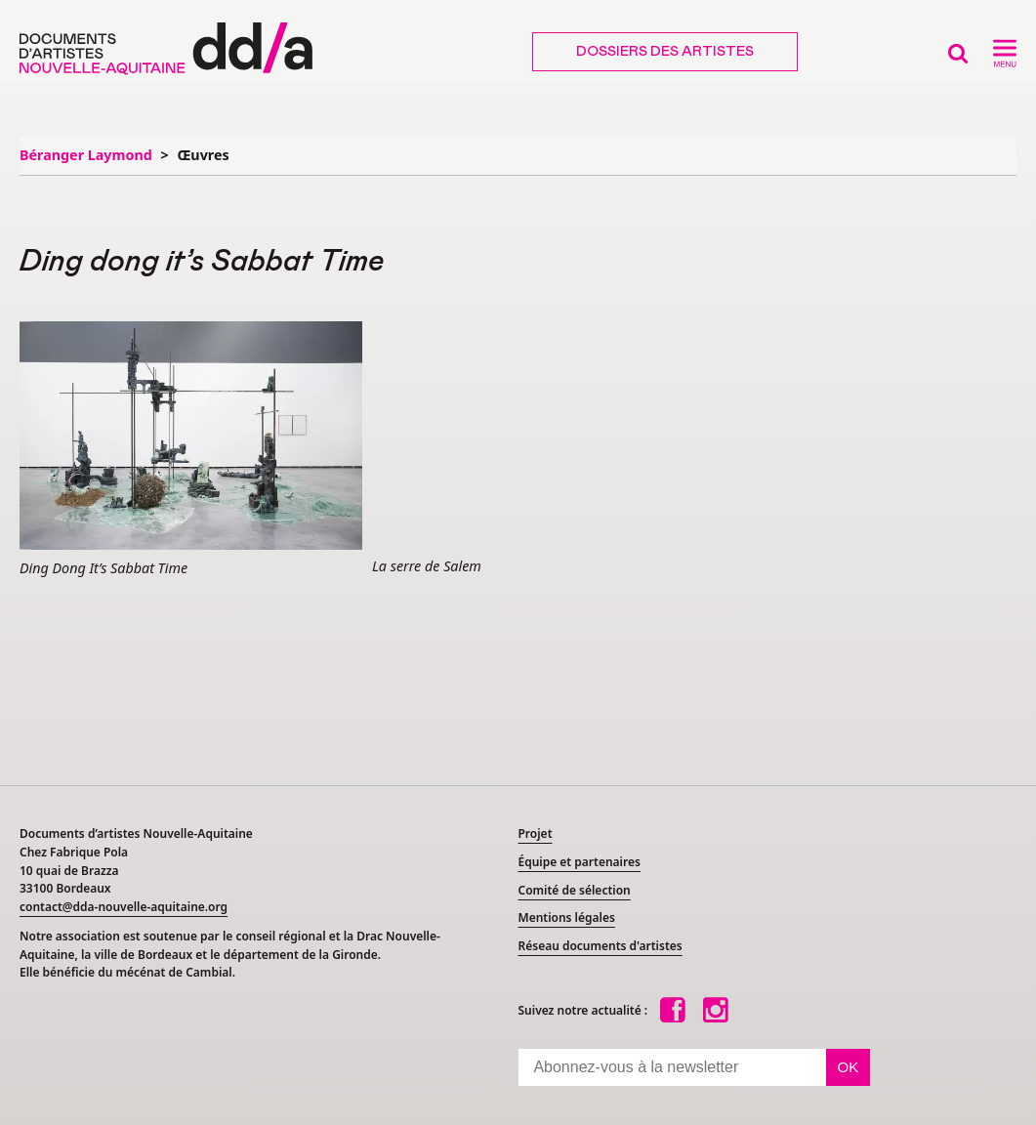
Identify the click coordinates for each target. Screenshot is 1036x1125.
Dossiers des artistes (665, 52)
